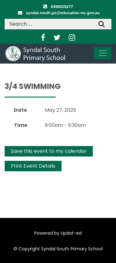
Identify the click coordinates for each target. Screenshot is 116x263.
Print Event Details (33, 165)
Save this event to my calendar (49, 151)
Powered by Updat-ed (58, 233)
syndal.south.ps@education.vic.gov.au (63, 12)
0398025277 (62, 6)
